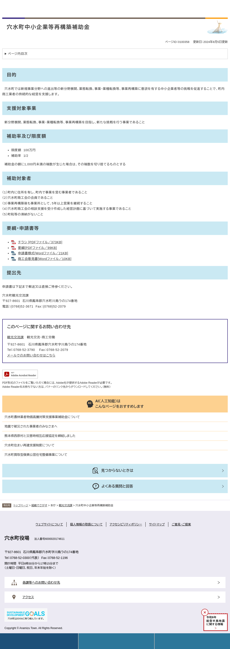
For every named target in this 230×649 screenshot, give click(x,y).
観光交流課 (15, 337)
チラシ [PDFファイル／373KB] (40, 242)
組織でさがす (39, 505)
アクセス (28, 597)
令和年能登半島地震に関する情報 (215, 621)
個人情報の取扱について (86, 524)
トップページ (21, 505)
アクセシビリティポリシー (126, 524)
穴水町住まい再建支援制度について (29, 445)
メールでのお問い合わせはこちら (31, 355)
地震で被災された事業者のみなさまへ (31, 426)
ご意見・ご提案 (181, 524)
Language (116, 641)
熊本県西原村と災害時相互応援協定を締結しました (40, 436)
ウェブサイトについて (49, 524)
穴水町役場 (17, 538)
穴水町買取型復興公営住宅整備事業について (36, 454)
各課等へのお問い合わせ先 (41, 582)
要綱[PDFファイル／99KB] (37, 248)
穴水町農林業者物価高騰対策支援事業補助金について (42, 417)
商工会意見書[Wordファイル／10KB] (44, 259)
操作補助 (192, 641)
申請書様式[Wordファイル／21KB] (43, 253)
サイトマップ (157, 524)
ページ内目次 (17, 53)
